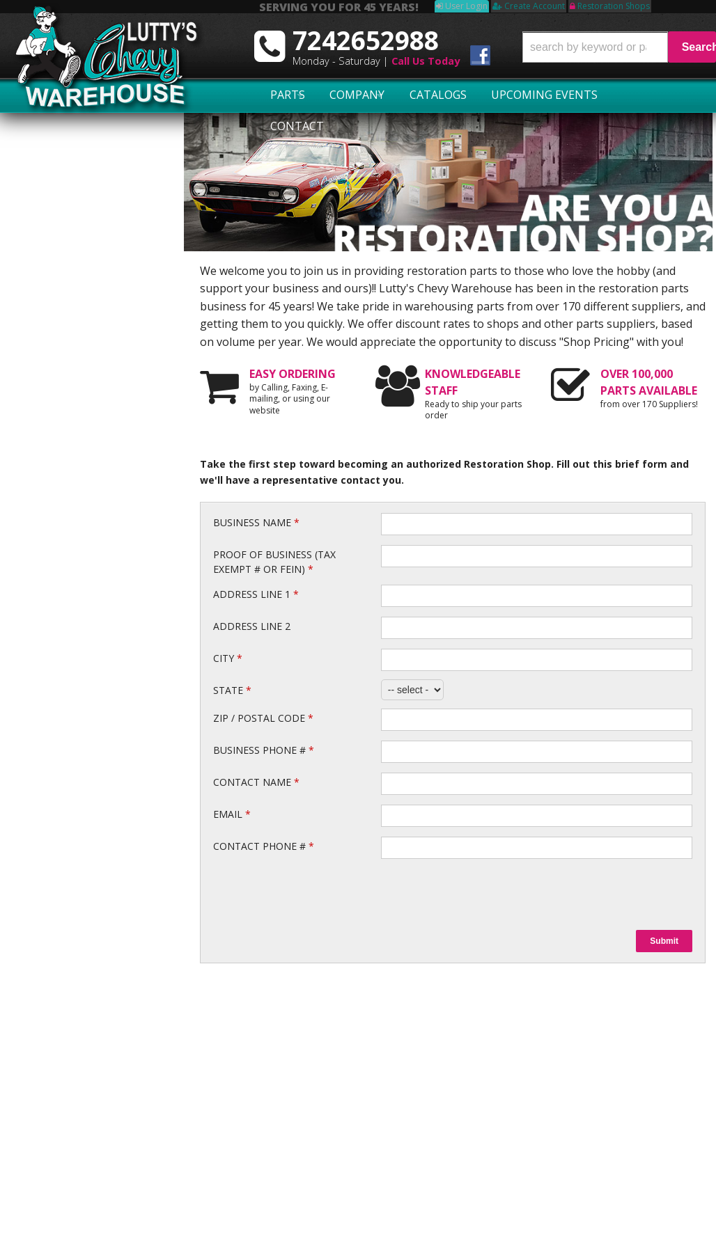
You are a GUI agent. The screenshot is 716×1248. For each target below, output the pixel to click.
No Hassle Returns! (86, 421)
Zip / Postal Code (263, 718)
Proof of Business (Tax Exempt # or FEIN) (274, 562)
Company (336, 95)
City (227, 658)
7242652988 (66, 556)
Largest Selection (82, 330)
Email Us (59, 516)
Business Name (256, 522)
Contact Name (256, 782)
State (232, 690)
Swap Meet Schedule (80, 1083)
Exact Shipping (75, 370)
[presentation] (487, 894)
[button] (619, 47)
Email (232, 814)
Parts (278, 95)
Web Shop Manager (672, 1214)
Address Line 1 (256, 594)
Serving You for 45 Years (98, 304)
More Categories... (473, 1172)
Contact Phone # (263, 846)
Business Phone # (263, 750)
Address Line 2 (251, 626)
